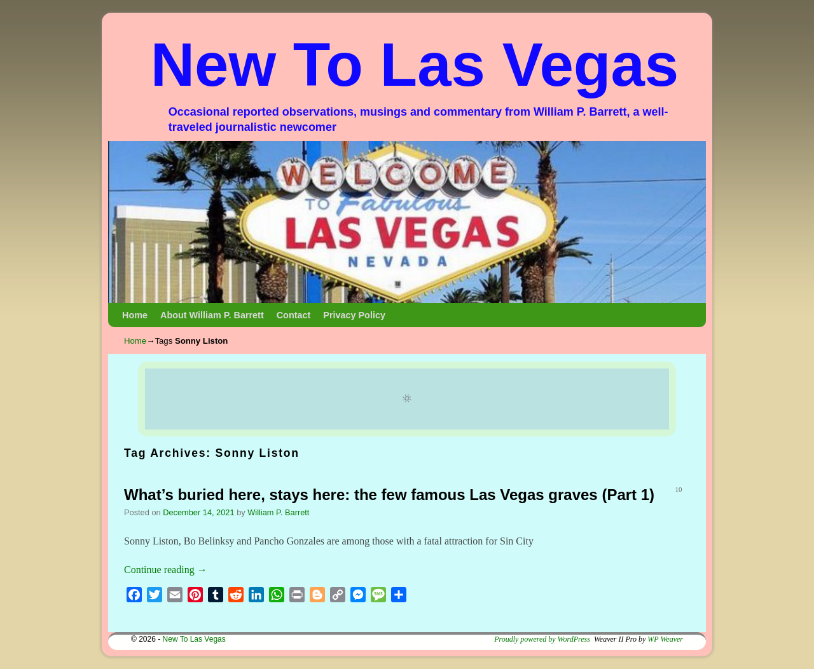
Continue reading (165, 569)
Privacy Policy (354, 315)
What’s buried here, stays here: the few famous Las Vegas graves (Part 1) (389, 494)
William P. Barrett (278, 512)
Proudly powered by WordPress (542, 639)
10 (678, 489)
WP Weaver (665, 639)
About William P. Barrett (212, 315)
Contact (294, 315)
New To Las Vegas (415, 64)
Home (135, 315)
